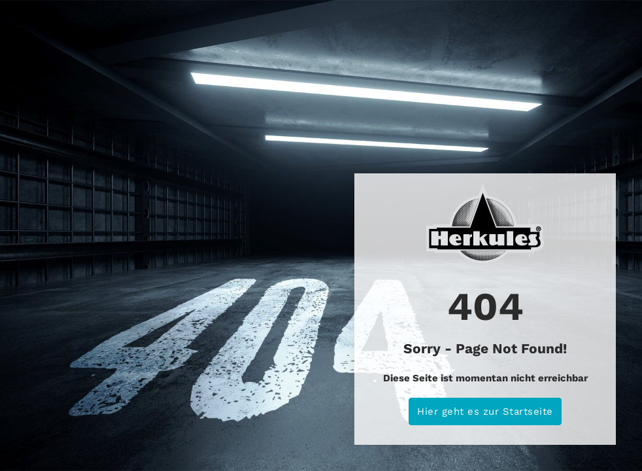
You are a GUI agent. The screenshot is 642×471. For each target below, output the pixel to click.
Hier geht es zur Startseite (485, 411)
